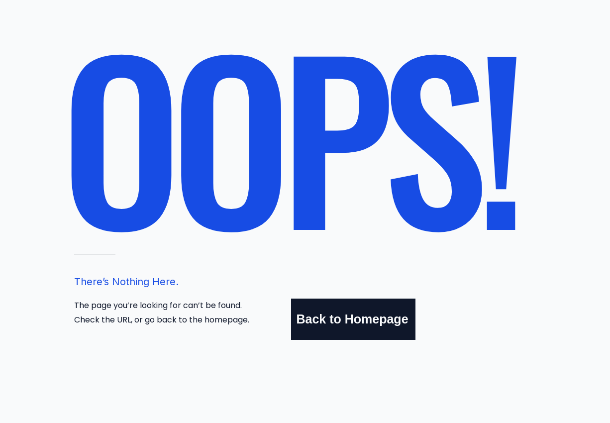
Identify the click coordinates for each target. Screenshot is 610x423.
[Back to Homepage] (353, 319)
